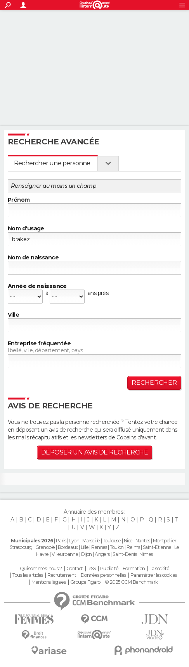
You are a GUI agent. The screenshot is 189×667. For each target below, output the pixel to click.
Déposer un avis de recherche (94, 452)
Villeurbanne (65, 554)
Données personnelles (103, 575)
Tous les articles (27, 575)
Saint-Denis (125, 554)
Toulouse (112, 541)
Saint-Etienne (157, 547)
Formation (134, 568)
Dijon (86, 554)
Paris (61, 541)
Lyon (74, 541)
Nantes (142, 541)
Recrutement (61, 575)
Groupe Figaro (85, 582)
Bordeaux (68, 547)
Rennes (99, 547)
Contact (74, 568)
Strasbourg (21, 547)
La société (159, 568)
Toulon (117, 547)
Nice (128, 541)
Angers (102, 554)
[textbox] (94, 325)
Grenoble (45, 547)
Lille (84, 547)
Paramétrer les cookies (153, 575)
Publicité (109, 568)
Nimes (146, 554)
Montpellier (165, 541)
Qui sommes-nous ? (41, 568)
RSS (91, 568)
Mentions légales (48, 582)
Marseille (91, 541)
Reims (133, 547)
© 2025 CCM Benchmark (131, 582)
